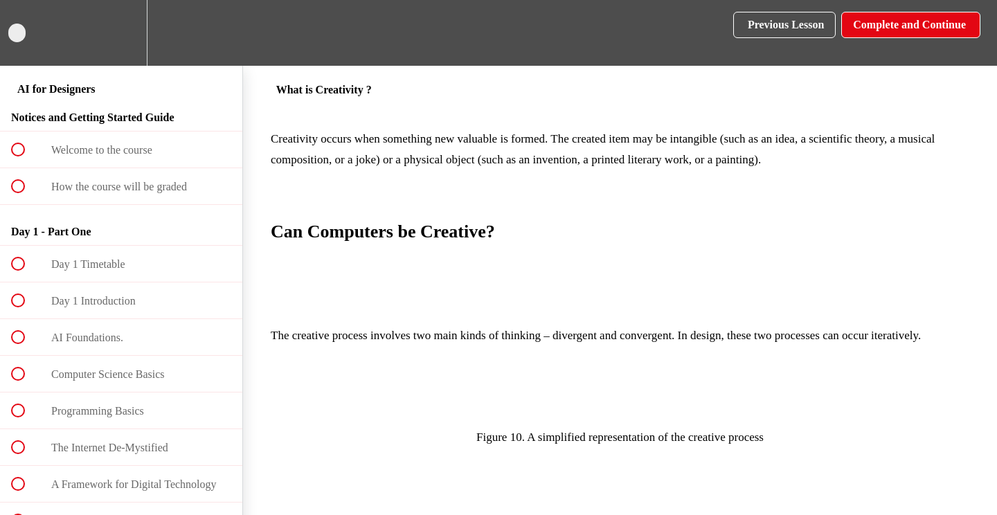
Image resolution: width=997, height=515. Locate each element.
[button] (25, 33)
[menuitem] (121, 33)
